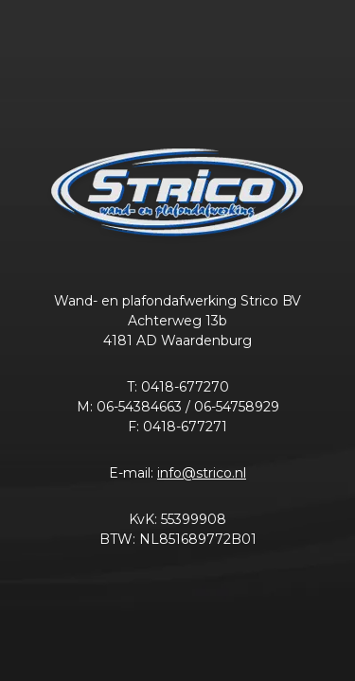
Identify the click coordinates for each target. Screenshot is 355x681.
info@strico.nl (201, 472)
